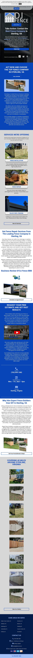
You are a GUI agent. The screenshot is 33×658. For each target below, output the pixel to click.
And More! (19, 632)
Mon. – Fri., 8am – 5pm (16, 382)
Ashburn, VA (3, 624)
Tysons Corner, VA (21, 629)
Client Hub (16, 8)
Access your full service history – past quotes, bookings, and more (16, 6)
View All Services (16, 223)
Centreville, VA (4, 629)
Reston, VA (19, 624)
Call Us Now (16, 76)
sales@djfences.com (16, 647)
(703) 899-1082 (16, 372)
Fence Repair (16, 187)
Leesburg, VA (4, 626)
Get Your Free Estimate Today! (16, 453)
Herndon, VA (19, 621)
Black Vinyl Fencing (16, 213)
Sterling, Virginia (16, 391)
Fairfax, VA (3, 632)
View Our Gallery (16, 609)
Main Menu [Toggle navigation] (16, 24)
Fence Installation (16, 160)
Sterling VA (19, 626)
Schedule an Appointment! (16, 300)
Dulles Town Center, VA (6, 621)
